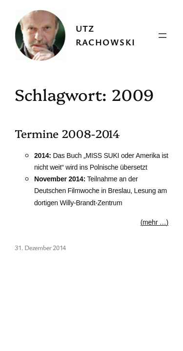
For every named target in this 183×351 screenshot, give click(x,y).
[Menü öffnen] (162, 35)
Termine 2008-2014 (67, 133)
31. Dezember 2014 (40, 247)
